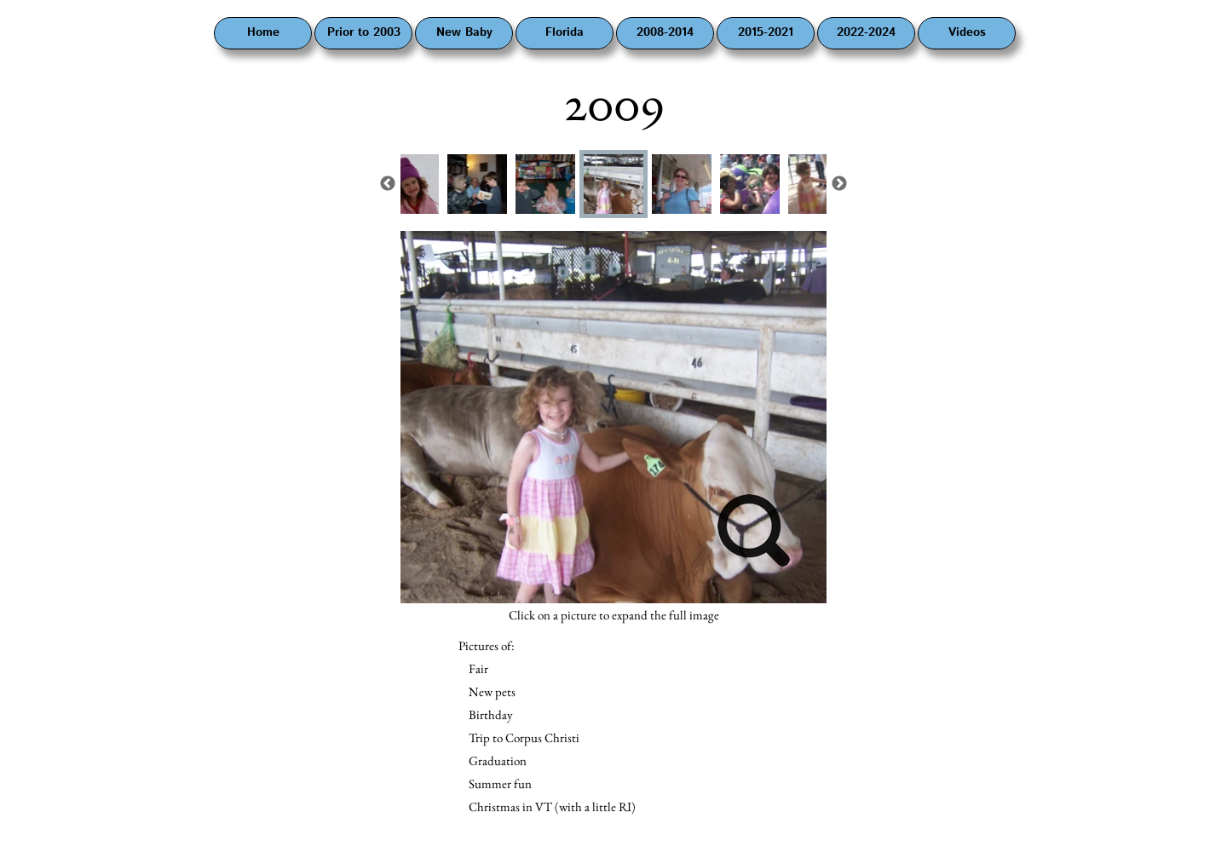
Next (839, 184)
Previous (387, 184)
